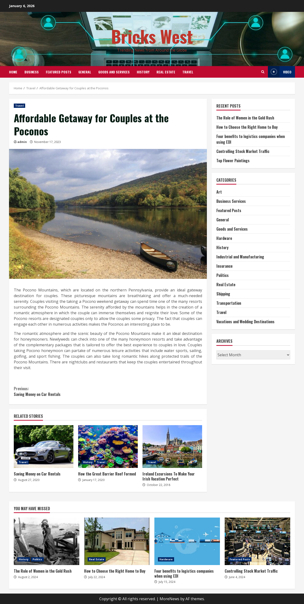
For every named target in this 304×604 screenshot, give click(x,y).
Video (279, 72)
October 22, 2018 (158, 485)
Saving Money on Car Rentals (61, 391)
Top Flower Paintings (233, 160)
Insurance (224, 266)
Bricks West (152, 36)
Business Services (231, 201)
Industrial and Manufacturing (240, 257)
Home (13, 71)
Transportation (228, 303)
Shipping (223, 294)
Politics (222, 275)
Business (31, 71)
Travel (187, 71)
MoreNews (169, 598)
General (84, 71)
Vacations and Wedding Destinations (245, 321)
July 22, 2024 (96, 577)
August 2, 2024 (28, 577)
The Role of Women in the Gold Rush (245, 118)
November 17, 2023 (47, 142)
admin (22, 142)
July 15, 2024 (167, 582)
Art (219, 192)
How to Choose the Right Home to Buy (247, 127)
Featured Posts (58, 71)
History (143, 71)
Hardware (224, 238)
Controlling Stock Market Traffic (242, 151)
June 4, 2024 (237, 577)
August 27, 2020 (28, 480)
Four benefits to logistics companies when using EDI (187, 541)
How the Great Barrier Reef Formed (108, 446)
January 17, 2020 (93, 480)
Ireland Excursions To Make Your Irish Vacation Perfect (172, 446)
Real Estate (166, 71)
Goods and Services (114, 71)
